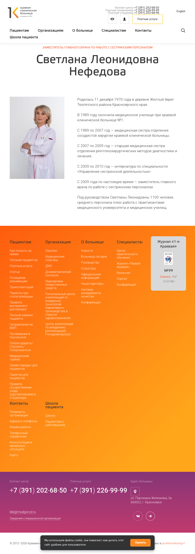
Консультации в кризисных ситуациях (21, 446)
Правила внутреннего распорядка (18, 306)
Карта (14, 455)
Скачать (165, 276)
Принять (140, 542)
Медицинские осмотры (54, 258)
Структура (88, 268)
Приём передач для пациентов (23, 367)
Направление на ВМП (21, 326)
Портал (122, 279)
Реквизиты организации (19, 413)
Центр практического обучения (127, 254)
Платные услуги (147, 19)
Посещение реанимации (18, 279)
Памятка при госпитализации (21, 294)
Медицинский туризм (19, 357)
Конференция (126, 284)
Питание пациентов (24, 260)
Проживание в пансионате (20, 335)
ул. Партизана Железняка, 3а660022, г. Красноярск (151, 500)
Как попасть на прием (20, 252)
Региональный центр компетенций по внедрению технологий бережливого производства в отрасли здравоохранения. (60, 306)
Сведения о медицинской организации (35, 518)
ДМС (48, 266)
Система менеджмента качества (91, 293)
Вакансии (123, 273)
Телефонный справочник (19, 434)
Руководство (90, 262)
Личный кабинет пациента (21, 316)
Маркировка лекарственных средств (56, 284)
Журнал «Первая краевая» (128, 265)
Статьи (15, 272)
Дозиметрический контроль (58, 273)
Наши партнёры (92, 283)
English (181, 11)
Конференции (90, 302)
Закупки (51, 250)
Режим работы (20, 427)
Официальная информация (91, 276)
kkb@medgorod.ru (23, 512)
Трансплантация (21, 287)
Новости (87, 250)
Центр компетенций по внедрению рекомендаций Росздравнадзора (59, 329)
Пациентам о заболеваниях (55, 423)
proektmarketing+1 (173, 543)
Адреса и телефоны (23, 421)
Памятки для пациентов (19, 376)
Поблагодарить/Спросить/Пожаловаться (21, 346)
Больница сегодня (94, 256)
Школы (50, 415)
